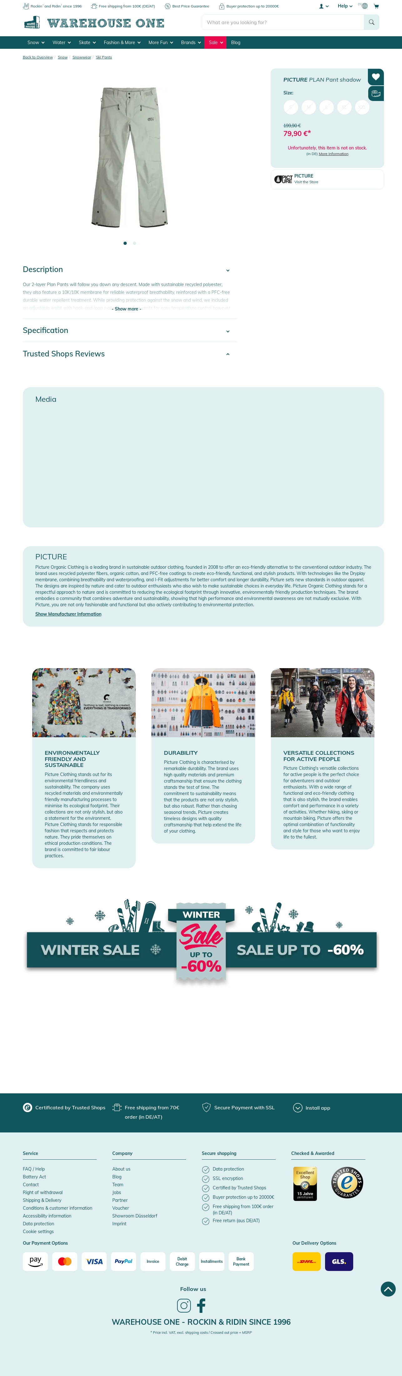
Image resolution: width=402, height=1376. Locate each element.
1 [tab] (125, 243)
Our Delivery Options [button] (314, 1243)
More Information (334, 153)
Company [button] (122, 1153)
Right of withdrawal (43, 1192)
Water (62, 42)
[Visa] (94, 1261)
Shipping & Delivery (42, 1200)
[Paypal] (123, 1261)
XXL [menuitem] (362, 107)
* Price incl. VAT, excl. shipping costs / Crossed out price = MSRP (201, 1332)
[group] (64, 1107)
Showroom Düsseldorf (134, 1216)
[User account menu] (323, 6)
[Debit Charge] (182, 1261)
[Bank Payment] (241, 1261)
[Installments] (211, 1261)
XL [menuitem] (344, 107)
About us (121, 1169)
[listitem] (239, 1170)
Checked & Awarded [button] (312, 1153)
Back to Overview (38, 57)
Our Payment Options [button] (45, 1243)
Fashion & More (122, 42)
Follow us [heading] (193, 1289)
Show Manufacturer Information (68, 614)
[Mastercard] (64, 1261)
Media (45, 399)
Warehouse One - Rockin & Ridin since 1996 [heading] (201, 1322)
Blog (235, 42)
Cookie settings (38, 1231)
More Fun (161, 42)
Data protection (38, 1224)
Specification (45, 330)
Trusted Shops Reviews (64, 353)
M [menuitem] (309, 107)
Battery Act (34, 1177)
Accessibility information (47, 1216)
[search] (283, 22)
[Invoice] (152, 1261)
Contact (31, 1184)
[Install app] (311, 1108)
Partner (120, 1200)
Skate (87, 42)
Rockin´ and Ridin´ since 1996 (56, 6)
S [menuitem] (290, 107)
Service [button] (30, 1153)
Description (43, 269)
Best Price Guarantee (190, 6)
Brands (191, 42)
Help (345, 6)
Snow (36, 42)
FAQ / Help (34, 1169)
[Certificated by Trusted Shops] (309, 1187)
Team (117, 1184)
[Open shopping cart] (376, 6)
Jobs (116, 1192)
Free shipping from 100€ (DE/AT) (127, 6)
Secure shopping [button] (219, 1153)
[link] (184, 1312)
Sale (216, 42)
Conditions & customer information (57, 1208)
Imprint (119, 1224)
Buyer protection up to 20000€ (252, 6)
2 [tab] (134, 243)
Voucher (120, 1208)
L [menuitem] (326, 107)
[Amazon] (35, 1261)
